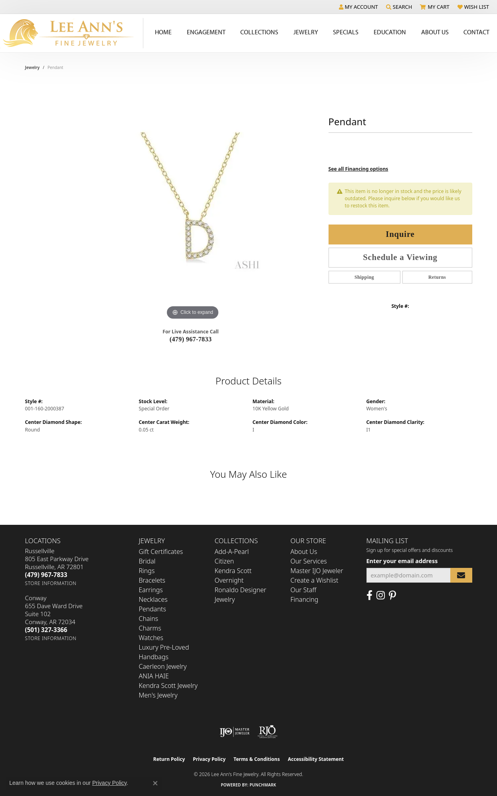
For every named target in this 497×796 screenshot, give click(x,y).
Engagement (206, 32)
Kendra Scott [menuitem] (233, 570)
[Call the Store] (46, 575)
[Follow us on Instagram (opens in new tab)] (380, 595)
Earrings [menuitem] (151, 589)
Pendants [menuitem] (152, 609)
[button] (358, 7)
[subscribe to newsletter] (461, 575)
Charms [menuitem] (150, 628)
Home (163, 32)
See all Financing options (358, 169)
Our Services (309, 561)
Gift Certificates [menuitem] (161, 551)
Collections (259, 32)
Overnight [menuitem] (229, 580)
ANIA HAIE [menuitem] (154, 676)
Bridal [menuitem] (147, 561)
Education (390, 32)
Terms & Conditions (257, 759)
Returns (437, 277)
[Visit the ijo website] (234, 732)
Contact (476, 32)
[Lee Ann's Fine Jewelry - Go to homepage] (71, 33)
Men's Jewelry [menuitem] (158, 695)
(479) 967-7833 (191, 339)
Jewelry (305, 32)
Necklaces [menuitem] (153, 599)
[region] (193, 202)
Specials (345, 32)
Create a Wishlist (315, 580)
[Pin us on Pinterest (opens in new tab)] (392, 595)
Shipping (364, 277)
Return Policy (169, 759)
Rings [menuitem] (147, 570)
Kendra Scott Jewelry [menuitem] (168, 685)
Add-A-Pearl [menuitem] (232, 551)
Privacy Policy (209, 759)
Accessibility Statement (316, 759)
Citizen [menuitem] (224, 561)
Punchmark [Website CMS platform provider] (262, 785)
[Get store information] (51, 583)
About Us (435, 32)
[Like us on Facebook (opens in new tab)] (369, 595)
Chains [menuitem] (148, 618)
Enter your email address (402, 561)
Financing (305, 599)
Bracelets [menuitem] (152, 580)
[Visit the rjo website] (267, 732)
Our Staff (304, 589)
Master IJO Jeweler (317, 570)
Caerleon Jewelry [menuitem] (163, 666)
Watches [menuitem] (151, 637)
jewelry (32, 67)
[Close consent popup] (155, 783)
